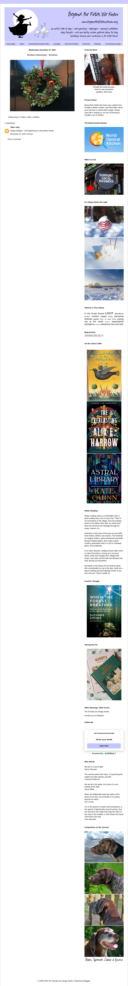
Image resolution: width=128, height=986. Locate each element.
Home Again (11, 44)
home (114, 319)
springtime (89, 324)
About (22, 44)
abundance (119, 314)
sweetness (105, 324)
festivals (88, 319)
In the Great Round (94, 313)
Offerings (97, 44)
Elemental (86, 44)
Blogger (87, 981)
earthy (110, 316)
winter (29, 117)
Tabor (12, 127)
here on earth (105, 319)
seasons (107, 322)
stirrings (97, 324)
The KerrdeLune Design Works (96, 712)
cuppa (103, 316)
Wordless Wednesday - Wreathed (42, 55)
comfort (95, 316)
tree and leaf (117, 324)
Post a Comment (14, 139)
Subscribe (104, 746)
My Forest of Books (71, 44)
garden (96, 319)
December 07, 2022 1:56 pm (21, 134)
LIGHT (109, 313)
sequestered (118, 321)
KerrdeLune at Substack (94, 716)
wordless (36, 117)
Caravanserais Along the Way (39, 44)
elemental (119, 316)
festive (23, 117)
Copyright (57, 44)
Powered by (104, 753)
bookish (87, 316)
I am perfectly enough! (113, 44)
